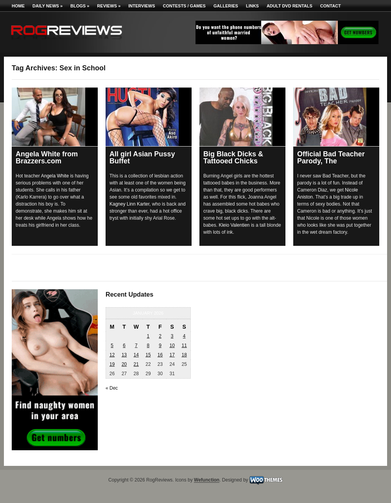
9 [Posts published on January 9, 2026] (160, 345)
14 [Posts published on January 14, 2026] (136, 355)
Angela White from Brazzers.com (47, 157)
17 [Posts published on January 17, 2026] (171, 355)
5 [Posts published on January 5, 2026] (112, 345)
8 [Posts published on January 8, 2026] (148, 345)
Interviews (141, 6)
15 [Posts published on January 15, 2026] (148, 355)
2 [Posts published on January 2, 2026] (160, 336)
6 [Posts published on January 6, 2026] (124, 345)
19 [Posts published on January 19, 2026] (112, 364)
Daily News (47, 6)
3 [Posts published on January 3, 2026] (172, 336)
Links (252, 6)
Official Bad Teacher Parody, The (331, 157)
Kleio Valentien (234, 225)
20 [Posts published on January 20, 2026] (124, 364)
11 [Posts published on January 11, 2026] (184, 345)
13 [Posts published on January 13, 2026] (124, 355)
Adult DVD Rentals (289, 6)
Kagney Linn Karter (129, 204)
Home (18, 6)
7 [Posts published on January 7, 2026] (136, 345)
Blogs (79, 6)
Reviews (108, 6)
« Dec (112, 388)
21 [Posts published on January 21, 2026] (136, 364)
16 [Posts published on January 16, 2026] (160, 355)
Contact (330, 6)
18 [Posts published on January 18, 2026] (184, 355)
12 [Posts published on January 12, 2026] (112, 355)
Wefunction (206, 480)
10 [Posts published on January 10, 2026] (171, 345)
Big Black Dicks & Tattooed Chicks (233, 157)
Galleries (225, 6)
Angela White (55, 176)
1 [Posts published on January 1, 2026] (148, 336)
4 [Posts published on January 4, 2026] (184, 336)
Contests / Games (184, 6)
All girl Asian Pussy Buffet (142, 157)
